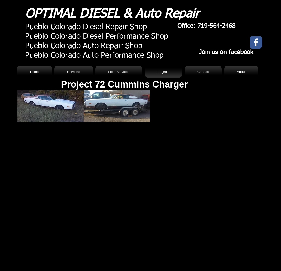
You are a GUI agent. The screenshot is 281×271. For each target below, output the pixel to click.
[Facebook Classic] (256, 42)
